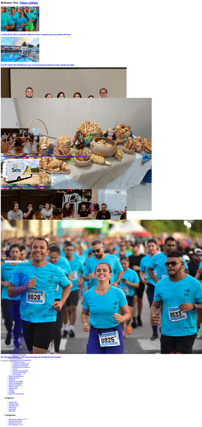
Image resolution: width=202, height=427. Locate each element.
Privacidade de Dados (19, 328)
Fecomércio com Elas (19, 339)
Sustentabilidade (18, 330)
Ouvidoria (16, 326)
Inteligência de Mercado (20, 365)
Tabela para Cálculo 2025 (21, 305)
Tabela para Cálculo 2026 (21, 307)
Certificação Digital (19, 362)
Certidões (12, 392)
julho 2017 (12, 411)
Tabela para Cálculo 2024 (21, 303)
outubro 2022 (13, 402)
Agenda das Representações (17, 309)
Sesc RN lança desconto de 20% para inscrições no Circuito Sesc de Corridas (31, 357)
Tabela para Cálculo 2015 (21, 287)
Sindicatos (16, 346)
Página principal (14, 378)
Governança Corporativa (16, 316)
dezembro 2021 (13, 404)
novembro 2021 (14, 405)
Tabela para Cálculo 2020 (21, 296)
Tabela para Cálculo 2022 (21, 300)
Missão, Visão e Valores (20, 340)
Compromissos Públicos (20, 317)
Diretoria (15, 351)
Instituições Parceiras (19, 355)
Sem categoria (13, 424)
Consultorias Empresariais (21, 363)
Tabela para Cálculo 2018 (21, 293)
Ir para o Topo (5, 254)
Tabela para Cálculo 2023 (21, 302)
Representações (17, 344)
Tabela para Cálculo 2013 (21, 284)
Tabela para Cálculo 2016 (21, 289)
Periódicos (12, 379)
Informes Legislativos (15, 332)
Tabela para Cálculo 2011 (21, 280)
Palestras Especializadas (20, 370)
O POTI (15, 369)
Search (25, 261)
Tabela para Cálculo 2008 (21, 275)
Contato (15, 356)
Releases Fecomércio (15, 385)
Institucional (13, 333)
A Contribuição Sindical (16, 273)
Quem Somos (17, 342)
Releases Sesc (13, 388)
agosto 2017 (12, 409)
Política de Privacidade (16, 381)
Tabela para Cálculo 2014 (21, 286)
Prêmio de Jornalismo (15, 383)
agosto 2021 (12, 407)
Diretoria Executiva (19, 337)
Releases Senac (13, 386)
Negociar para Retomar (16, 376)
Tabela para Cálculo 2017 (21, 291)
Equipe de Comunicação (16, 393)
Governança (16, 319)
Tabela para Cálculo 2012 (21, 282)
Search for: (8, 259)
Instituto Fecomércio (15, 358)
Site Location (17, 374)
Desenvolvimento (14, 312)
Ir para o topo (5, 256)
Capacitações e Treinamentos (22, 360)
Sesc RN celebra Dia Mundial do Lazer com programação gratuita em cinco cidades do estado (37, 65)
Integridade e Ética (18, 325)
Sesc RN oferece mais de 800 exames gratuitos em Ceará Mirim (25, 187)
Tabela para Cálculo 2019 (21, 294)
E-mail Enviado (14, 314)
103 (7, 253)
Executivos (16, 353)
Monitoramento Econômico (21, 367)
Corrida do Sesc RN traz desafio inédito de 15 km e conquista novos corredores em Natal (35, 34)
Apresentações (13, 310)
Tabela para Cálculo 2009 (21, 277)
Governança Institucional (24, 323)
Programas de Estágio (19, 372)
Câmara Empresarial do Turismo (23, 335)
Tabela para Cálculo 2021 (21, 298)
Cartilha (11, 390)
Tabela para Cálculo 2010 (21, 279)
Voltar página (28, 2)
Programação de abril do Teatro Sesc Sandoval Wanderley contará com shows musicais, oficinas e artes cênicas (44, 156)
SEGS (18, 347)
